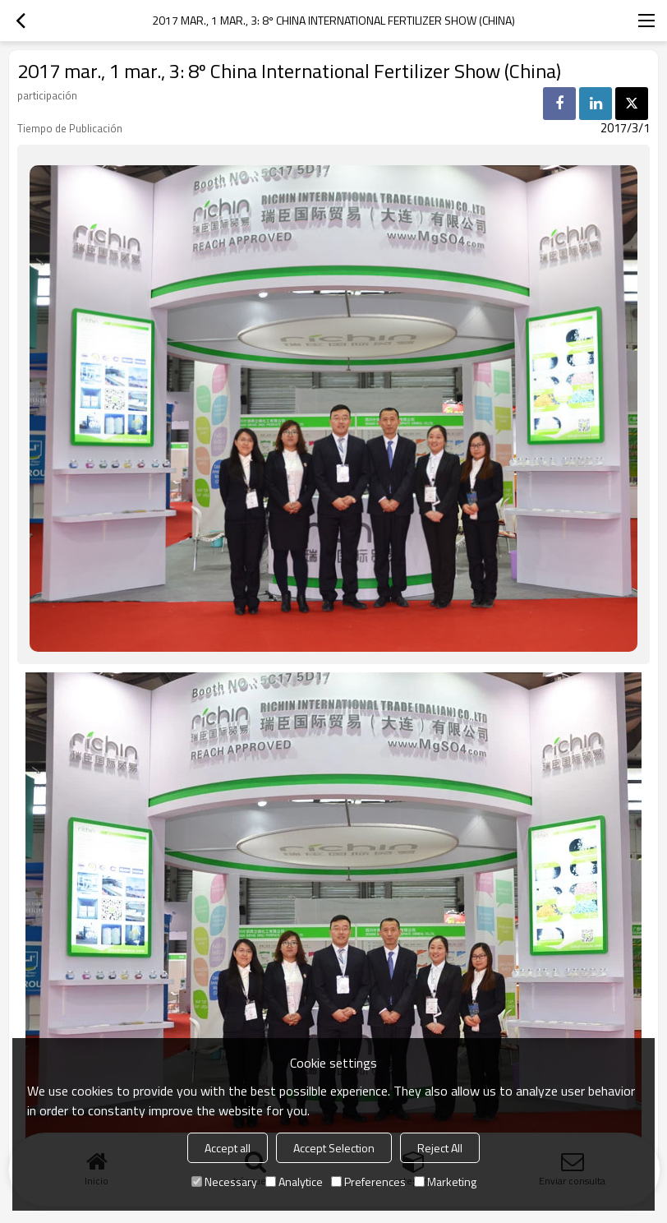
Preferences (368, 1181)
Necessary (224, 1181)
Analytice (294, 1181)
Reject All (439, 1147)
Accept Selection (334, 1147)
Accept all (228, 1147)
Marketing (445, 1181)
